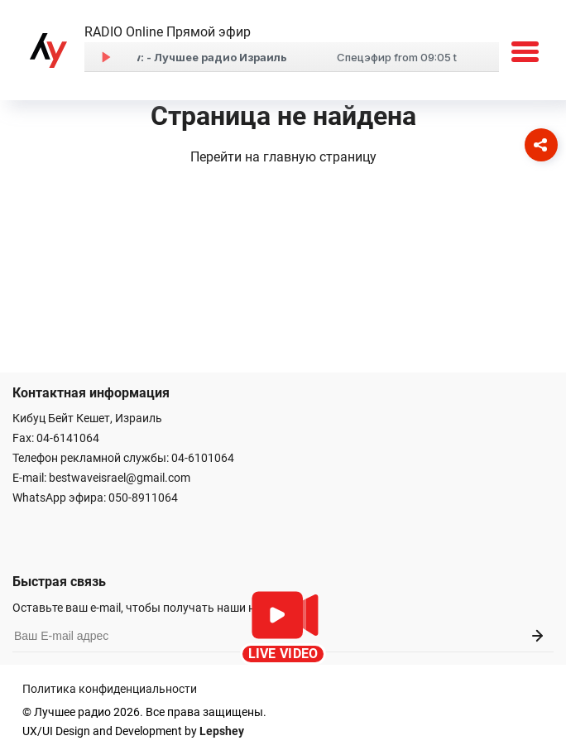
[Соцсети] (541, 144)
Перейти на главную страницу (283, 157)
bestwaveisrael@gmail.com (119, 477)
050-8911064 (143, 497)
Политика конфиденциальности (109, 688)
